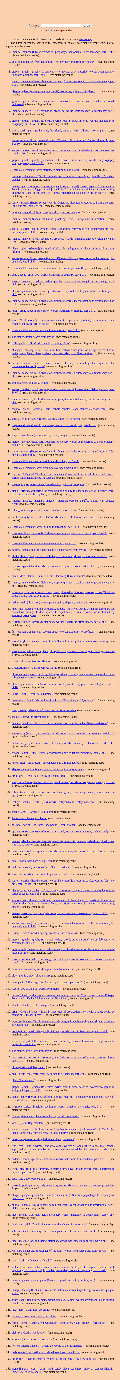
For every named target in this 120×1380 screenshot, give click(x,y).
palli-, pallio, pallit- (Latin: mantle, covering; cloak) (41, 343)
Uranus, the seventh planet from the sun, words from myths (45, 1116)
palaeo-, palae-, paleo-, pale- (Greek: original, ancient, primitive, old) (53, 1280)
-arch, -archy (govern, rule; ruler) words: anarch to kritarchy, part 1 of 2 (54, 517)
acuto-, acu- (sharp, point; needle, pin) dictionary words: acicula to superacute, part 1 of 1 (63, 733)
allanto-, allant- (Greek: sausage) (30, 1005)
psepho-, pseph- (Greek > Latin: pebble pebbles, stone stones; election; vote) (59, 409)
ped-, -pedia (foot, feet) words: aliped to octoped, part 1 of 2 (46, 1352)
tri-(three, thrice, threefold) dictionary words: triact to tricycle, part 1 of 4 (54, 425)
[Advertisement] (62, 13)
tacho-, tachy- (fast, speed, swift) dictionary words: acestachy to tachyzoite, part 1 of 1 (63, 743)
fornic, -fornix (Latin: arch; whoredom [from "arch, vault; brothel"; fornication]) (59, 1322)
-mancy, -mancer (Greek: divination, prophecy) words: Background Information (59, 219)
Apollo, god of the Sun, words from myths (36, 988)
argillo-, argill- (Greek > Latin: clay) (32, 811)
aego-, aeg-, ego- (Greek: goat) (29, 1178)
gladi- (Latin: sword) (23, 1080)
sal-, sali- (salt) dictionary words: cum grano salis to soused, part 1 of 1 (54, 1231)
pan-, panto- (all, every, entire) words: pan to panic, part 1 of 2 (47, 982)
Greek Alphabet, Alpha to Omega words (34, 667)
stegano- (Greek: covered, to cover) (32, 1339)
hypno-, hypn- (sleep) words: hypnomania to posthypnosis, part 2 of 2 (54, 566)
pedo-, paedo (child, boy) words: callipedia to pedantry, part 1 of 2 (49, 274)
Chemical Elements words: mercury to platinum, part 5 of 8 (45, 169)
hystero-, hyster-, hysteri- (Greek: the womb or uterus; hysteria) (47, 1345)
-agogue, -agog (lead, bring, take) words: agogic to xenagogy (46, 212)
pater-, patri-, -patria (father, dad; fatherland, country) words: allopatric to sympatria (59, 130)
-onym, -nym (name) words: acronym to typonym (40, 435)
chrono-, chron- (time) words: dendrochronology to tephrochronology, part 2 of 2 (60, 752)
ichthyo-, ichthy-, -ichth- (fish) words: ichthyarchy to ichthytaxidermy (53, 802)
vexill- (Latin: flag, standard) (28, 1123)
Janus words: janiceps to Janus (29, 818)
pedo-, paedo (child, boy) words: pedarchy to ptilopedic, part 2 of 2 (50, 602)
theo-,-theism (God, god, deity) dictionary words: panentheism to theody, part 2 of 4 (60, 1240)
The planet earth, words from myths (32, 1050)
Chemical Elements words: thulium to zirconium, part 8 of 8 (46, 526)
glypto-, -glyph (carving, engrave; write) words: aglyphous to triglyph (53, 91)
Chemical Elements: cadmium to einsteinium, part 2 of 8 (44, 543)
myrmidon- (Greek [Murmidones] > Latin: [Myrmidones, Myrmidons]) (53, 700)
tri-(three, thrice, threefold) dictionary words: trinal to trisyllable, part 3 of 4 (59, 1106)
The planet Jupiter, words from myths (33, 336)
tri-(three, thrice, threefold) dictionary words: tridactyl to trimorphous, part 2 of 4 (60, 621)
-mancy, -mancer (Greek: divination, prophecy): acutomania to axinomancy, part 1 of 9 (63, 51)
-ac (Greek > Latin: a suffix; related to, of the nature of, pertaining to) (54, 1358)
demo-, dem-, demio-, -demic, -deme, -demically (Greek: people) (48, 576)
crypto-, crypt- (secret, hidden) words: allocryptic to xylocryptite (48, 484)
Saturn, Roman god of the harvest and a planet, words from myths (49, 549)
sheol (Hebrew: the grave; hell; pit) (31, 716)
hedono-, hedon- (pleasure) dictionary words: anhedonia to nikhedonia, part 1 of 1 (60, 1159)
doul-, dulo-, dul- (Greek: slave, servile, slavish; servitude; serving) (49, 1224)
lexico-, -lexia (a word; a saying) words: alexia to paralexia (45, 933)
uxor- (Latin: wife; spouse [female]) (32, 1260)
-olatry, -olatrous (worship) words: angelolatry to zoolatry (44, 510)
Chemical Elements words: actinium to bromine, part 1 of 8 (45, 461)
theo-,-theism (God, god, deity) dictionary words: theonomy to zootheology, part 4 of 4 (63, 1214)
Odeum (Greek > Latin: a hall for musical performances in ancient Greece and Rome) (60, 723)
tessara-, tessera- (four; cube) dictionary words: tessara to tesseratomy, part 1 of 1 (60, 913)
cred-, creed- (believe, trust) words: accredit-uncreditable (44, 710)
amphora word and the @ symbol (30, 382)
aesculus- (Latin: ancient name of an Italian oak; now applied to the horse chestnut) (60, 641)
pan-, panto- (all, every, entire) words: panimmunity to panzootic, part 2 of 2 (59, 851)
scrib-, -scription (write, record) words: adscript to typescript (46, 418)
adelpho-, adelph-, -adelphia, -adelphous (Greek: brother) (44, 824)
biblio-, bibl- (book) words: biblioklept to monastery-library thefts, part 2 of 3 (59, 556)
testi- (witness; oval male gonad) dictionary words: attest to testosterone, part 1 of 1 (60, 1031)
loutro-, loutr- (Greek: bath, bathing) (32, 693)
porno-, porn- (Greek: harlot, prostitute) (34, 1316)
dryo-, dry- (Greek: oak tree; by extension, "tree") (40, 775)
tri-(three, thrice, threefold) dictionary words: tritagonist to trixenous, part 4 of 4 (59, 533)
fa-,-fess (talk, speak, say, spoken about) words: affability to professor (54, 631)
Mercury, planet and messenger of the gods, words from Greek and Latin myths (59, 1250)
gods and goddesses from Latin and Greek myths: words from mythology (53, 61)
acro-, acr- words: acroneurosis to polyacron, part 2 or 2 (43, 874)
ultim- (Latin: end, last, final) (28, 1067)
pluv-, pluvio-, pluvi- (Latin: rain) (31, 975)
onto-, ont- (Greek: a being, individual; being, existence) (43, 1139)
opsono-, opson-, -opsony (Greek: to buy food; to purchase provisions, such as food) (60, 831)
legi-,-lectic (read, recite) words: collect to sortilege (41, 867)
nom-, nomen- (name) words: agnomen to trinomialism (43, 969)
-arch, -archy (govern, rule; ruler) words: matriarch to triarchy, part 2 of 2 (54, 310)
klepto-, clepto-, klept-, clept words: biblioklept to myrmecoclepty (49, 769)
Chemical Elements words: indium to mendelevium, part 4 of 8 (47, 268)
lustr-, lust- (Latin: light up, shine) (31, 1309)
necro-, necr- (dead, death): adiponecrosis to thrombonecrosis (46, 762)
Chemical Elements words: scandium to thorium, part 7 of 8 (46, 330)
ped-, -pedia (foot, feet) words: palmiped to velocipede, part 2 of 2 (49, 1073)
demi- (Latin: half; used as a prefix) (32, 860)
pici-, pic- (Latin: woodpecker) (29, 1332)
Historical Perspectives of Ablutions (32, 661)
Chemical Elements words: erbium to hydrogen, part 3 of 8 (45, 467)
